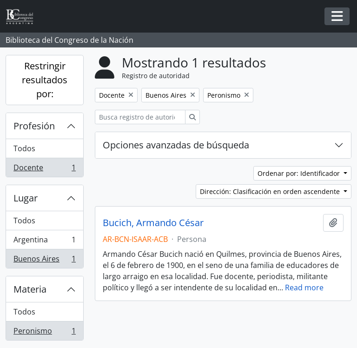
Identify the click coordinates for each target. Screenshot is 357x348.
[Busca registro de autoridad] (140, 117)
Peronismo (44, 332)
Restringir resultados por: (44, 80)
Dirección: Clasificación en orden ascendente (271, 191)
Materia (29, 289)
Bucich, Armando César (153, 222)
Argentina (44, 241)
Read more (304, 287)
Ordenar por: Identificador (300, 173)
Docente (44, 169)
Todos (24, 148)
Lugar (25, 198)
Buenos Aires (44, 260)
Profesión (34, 126)
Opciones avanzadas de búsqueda (176, 145)
